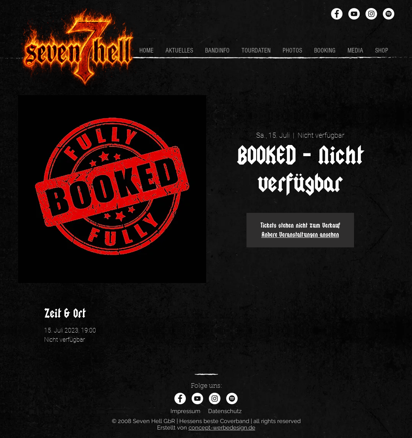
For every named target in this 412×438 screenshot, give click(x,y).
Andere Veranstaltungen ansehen (300, 234)
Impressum (185, 411)
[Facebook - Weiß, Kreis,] (337, 14)
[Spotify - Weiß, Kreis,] (388, 14)
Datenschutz (225, 411)
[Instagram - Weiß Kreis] (371, 14)
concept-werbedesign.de (222, 427)
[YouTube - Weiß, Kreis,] (354, 14)
